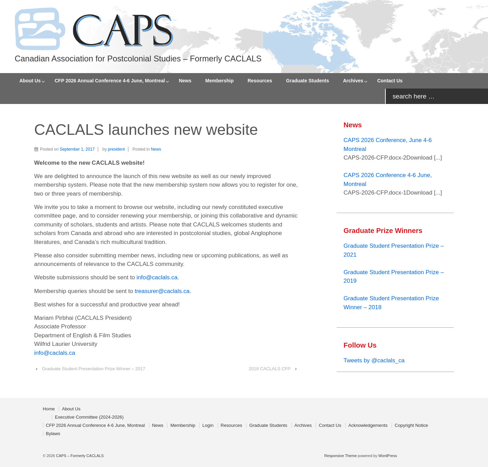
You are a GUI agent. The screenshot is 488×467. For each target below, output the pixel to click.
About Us (29, 80)
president (116, 149)
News (185, 80)
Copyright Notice (411, 425)
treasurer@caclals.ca (162, 291)
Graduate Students (307, 80)
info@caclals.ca (157, 277)
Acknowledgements (367, 425)
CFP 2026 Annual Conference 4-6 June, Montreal (110, 80)
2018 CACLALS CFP (269, 368)
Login (207, 425)
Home (49, 408)
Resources (259, 80)
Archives (353, 80)
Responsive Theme (340, 456)
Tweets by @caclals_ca (374, 360)
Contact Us (390, 80)
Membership (219, 80)
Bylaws (53, 433)
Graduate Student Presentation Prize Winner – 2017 (93, 368)
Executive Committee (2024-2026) (89, 417)
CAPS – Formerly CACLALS (79, 456)
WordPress (388, 456)
